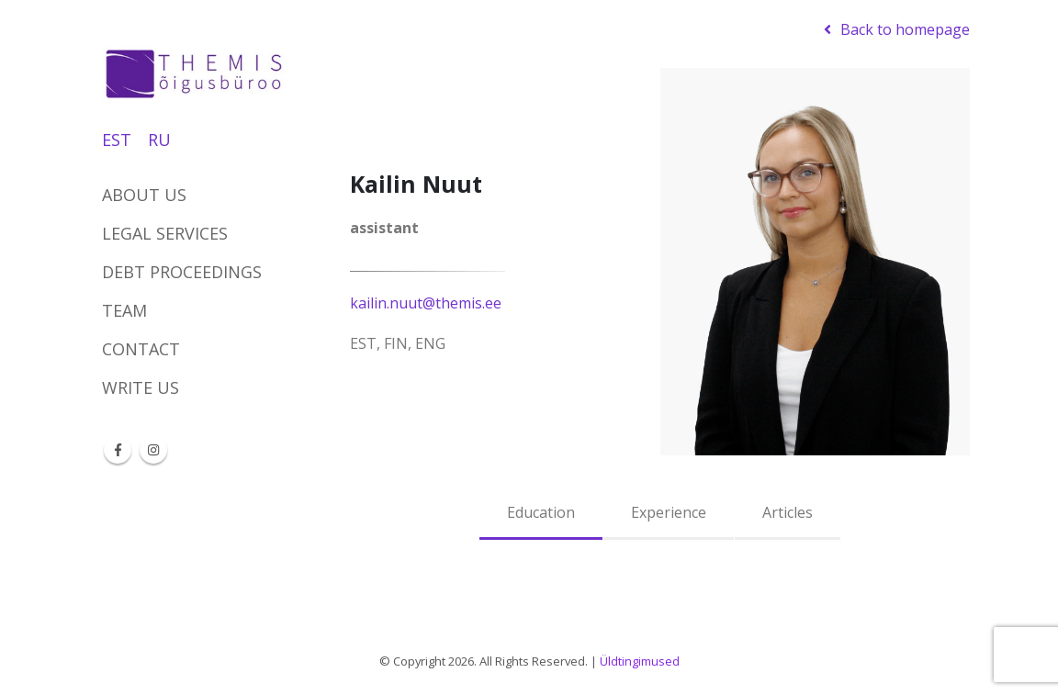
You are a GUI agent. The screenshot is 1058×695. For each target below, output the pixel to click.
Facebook (117, 450)
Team (124, 310)
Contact (141, 349)
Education (541, 512)
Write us (140, 387)
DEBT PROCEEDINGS (182, 272)
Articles (787, 512)
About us (144, 195)
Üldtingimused (640, 661)
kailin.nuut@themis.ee (425, 303)
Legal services (165, 233)
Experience (668, 512)
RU (159, 140)
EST (116, 140)
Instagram (153, 450)
